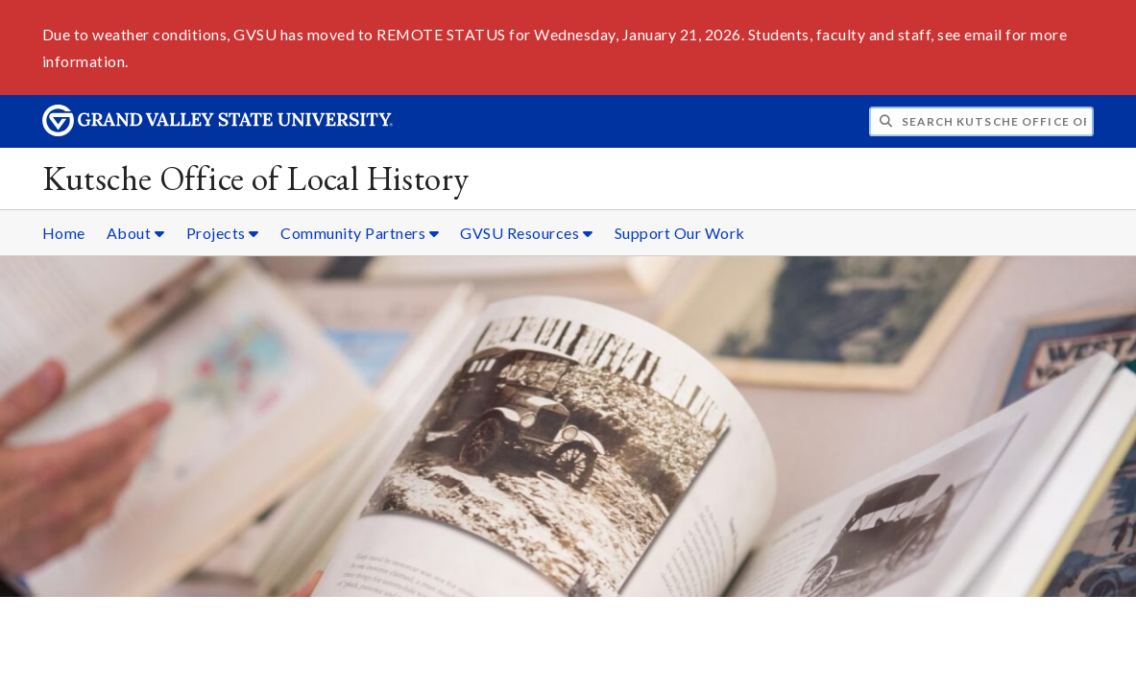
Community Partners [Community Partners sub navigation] (359, 233)
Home (63, 233)
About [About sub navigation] (136, 233)
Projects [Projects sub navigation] (222, 233)
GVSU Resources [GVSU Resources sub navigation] (526, 233)
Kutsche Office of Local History (256, 178)
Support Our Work (680, 233)
